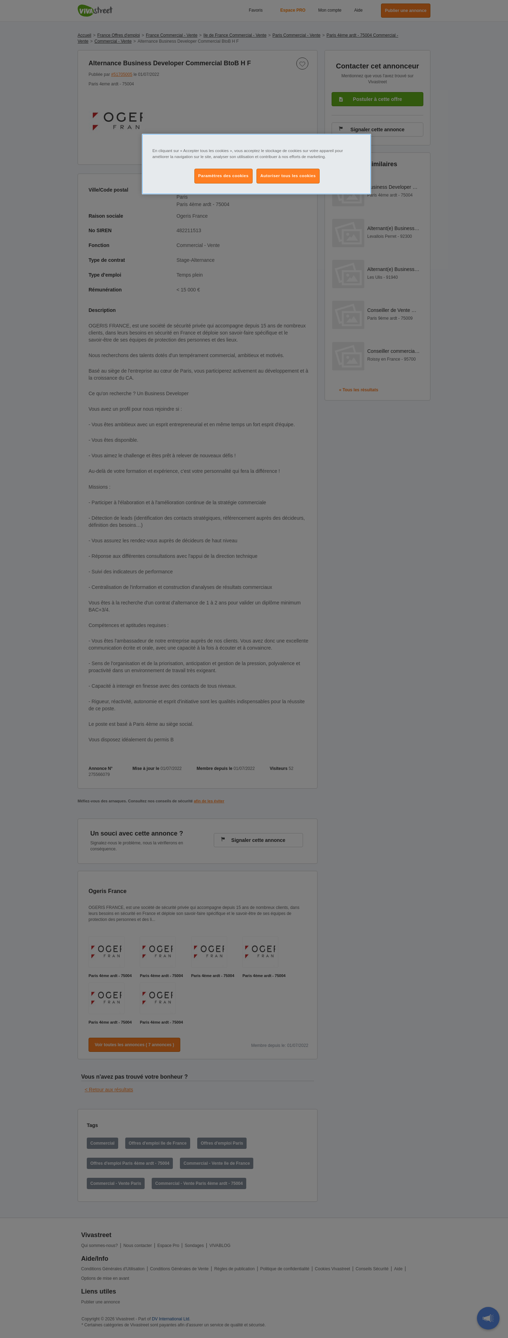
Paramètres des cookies (223, 176)
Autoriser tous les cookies (288, 176)
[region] (256, 164)
